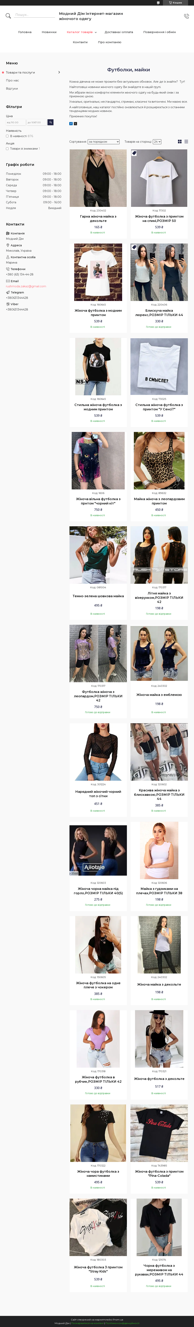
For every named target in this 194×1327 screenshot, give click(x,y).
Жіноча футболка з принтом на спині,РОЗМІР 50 (159, 219)
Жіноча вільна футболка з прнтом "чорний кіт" (98, 501)
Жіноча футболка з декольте (159, 1079)
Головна (24, 32)
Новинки (49, 32)
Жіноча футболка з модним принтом (98, 313)
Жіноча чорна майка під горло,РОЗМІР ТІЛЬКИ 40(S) (98, 891)
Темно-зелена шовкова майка (98, 596)
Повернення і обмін (159, 32)
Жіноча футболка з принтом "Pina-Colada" (159, 1174)
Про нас (12, 80)
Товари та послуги (20, 72)
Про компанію (109, 42)
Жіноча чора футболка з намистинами (98, 1174)
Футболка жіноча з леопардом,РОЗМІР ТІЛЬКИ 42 (98, 696)
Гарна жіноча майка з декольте (98, 219)
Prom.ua (118, 1319)
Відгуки (12, 88)
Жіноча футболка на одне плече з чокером (98, 985)
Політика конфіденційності (122, 1323)
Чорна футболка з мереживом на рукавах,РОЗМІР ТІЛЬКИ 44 (159, 1270)
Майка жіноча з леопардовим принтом (159, 501)
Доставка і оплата (119, 32)
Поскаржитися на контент (87, 1323)
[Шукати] (8, 16)
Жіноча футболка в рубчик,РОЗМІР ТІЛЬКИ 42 (98, 1079)
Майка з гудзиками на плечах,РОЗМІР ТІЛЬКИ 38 (159, 891)
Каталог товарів (80, 32)
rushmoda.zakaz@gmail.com (26, 286)
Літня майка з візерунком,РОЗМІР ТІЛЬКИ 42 (159, 597)
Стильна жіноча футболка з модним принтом (98, 407)
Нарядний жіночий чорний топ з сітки (98, 794)
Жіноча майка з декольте (159, 984)
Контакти (80, 42)
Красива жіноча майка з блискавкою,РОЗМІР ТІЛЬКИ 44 (159, 794)
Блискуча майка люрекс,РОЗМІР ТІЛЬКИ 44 (159, 313)
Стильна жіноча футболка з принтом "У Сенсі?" (159, 407)
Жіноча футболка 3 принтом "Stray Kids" (98, 1269)
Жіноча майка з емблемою (159, 695)
